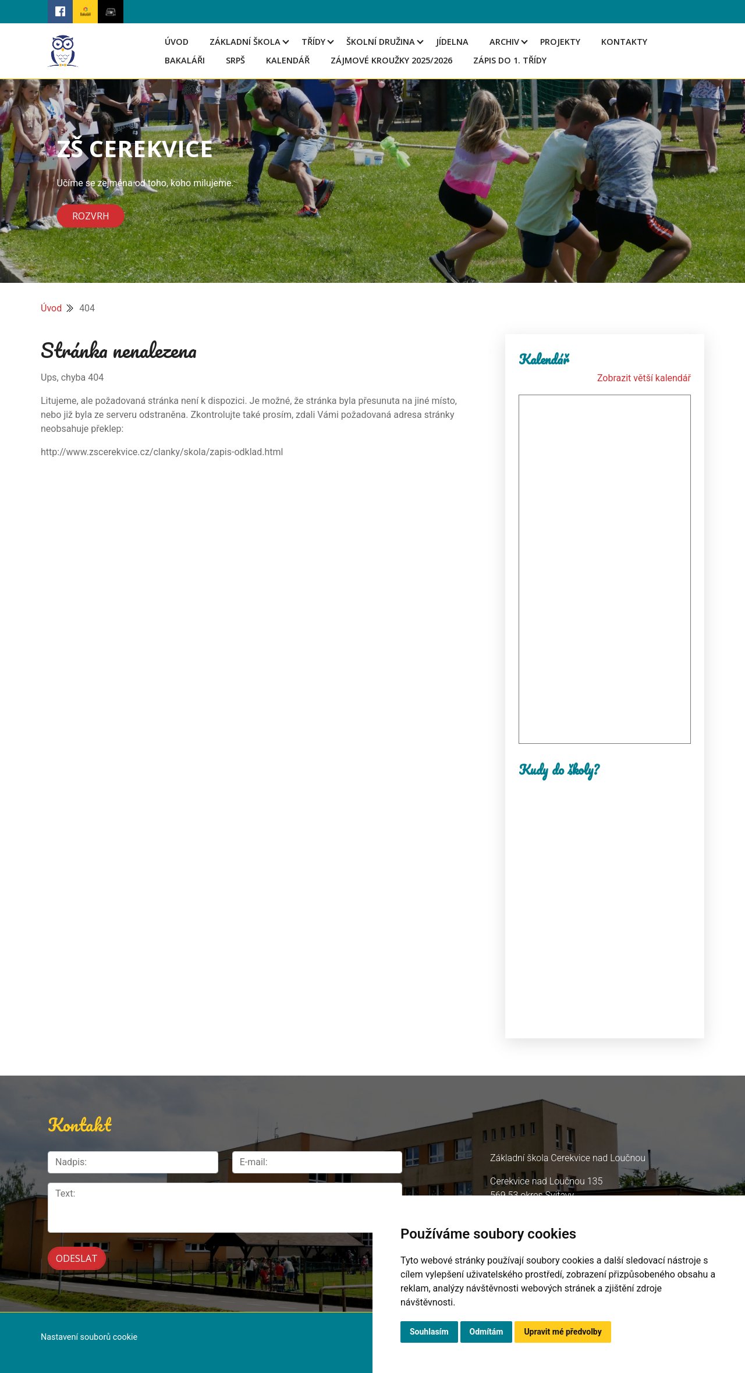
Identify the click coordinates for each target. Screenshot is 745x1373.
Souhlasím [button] (429, 1331)
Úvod (177, 41)
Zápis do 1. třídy (510, 60)
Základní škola (245, 41)
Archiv (504, 41)
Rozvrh (90, 216)
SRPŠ (235, 60)
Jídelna (452, 41)
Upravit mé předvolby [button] (562, 1331)
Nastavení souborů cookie (89, 1337)
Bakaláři (185, 60)
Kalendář (288, 60)
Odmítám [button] (486, 1331)
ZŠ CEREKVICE (135, 148)
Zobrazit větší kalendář (644, 378)
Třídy (313, 41)
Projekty (560, 41)
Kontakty (624, 41)
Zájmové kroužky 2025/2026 (391, 60)
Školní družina (380, 41)
